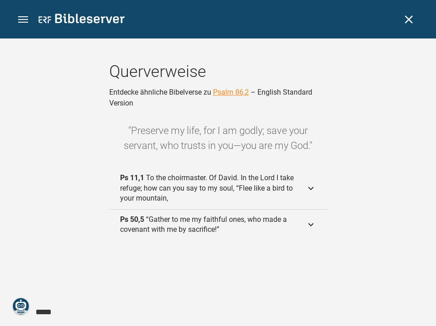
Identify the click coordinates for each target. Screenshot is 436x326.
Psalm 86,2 (231, 92)
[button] (23, 19)
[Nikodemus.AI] (21, 306)
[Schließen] (409, 19)
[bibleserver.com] (82, 20)
